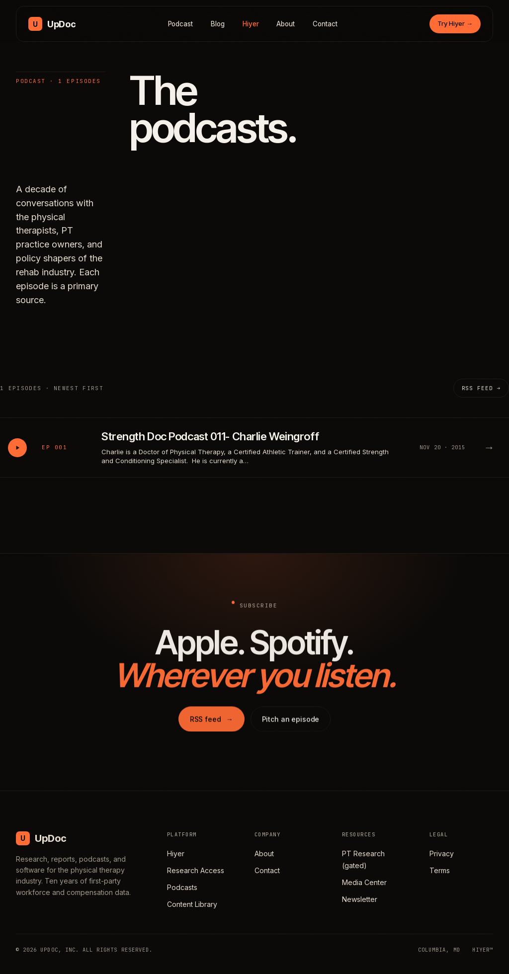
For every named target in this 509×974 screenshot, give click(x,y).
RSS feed (211, 727)
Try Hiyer (455, 23)
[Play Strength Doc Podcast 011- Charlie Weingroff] (17, 447)
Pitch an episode (291, 727)
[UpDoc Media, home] (52, 24)
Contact (325, 24)
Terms (439, 870)
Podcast (180, 24)
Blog (218, 24)
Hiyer (251, 24)
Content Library (192, 904)
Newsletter (359, 899)
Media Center (364, 882)
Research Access (195, 870)
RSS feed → (481, 388)
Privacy (441, 853)
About (285, 24)
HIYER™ (482, 949)
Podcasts (182, 887)
